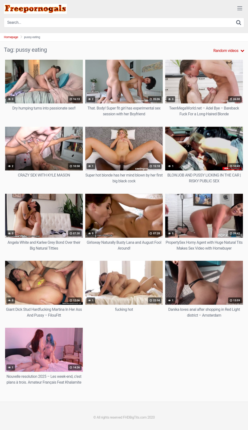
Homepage (11, 37)
